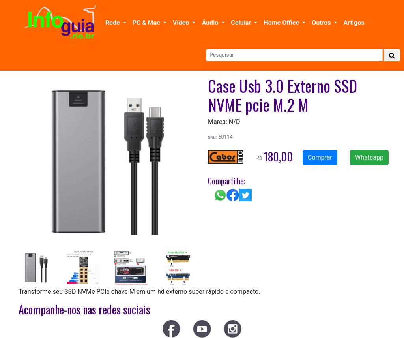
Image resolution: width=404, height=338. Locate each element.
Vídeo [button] (182, 22)
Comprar (320, 157)
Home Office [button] (282, 22)
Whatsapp (369, 157)
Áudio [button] (211, 22)
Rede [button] (113, 22)
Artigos (353, 22)
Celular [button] (241, 22)
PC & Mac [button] (147, 22)
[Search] (294, 55)
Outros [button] (322, 22)
